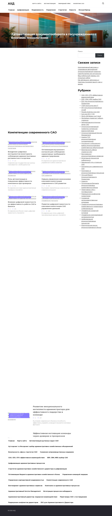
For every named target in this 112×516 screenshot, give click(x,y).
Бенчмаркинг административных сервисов (25, 485)
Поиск (80, 51)
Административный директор (89, 71)
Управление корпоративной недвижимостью (26, 480)
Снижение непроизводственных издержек (89, 200)
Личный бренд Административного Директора (89, 177)
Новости (72, 10)
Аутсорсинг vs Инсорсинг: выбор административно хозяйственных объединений (92, 146)
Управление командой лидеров (75, 474)
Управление (51, 10)
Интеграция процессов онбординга (57, 491)
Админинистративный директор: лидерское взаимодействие (90, 129)
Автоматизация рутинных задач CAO (44, 441)
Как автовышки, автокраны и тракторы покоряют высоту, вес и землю (90, 82)
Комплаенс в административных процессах (62, 485)
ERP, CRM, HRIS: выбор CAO (91, 99)
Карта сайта (36, 3)
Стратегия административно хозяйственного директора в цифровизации (92, 206)
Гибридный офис (64, 3)
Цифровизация (23, 10)
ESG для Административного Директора (57, 502)
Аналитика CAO (78, 3)
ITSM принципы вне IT (89, 105)
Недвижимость (38, 10)
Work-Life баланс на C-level (91, 116)
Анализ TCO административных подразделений (88, 139)
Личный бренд (84, 10)
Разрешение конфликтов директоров (23, 502)
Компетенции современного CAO (60, 480)
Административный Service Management (24, 491)
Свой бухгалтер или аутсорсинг (89, 74)
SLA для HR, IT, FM (87, 114)
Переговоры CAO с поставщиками (73, 497)
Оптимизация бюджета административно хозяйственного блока (90, 185)
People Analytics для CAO (90, 112)
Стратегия (62, 10)
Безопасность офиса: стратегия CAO (22, 452)
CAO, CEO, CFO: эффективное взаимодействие (26, 457)
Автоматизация (50, 3)
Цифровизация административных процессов (88, 221)
